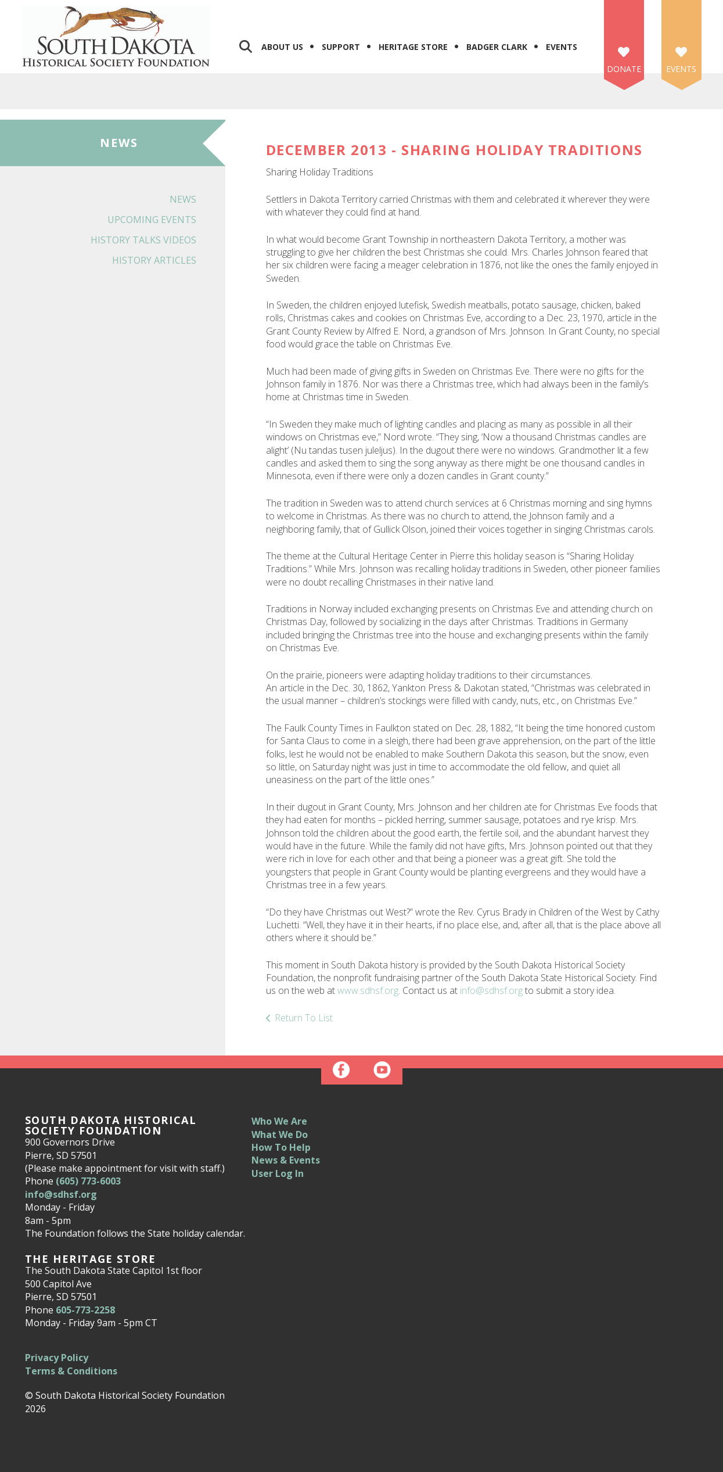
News (183, 199)
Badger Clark (496, 46)
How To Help (281, 1147)
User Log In (277, 1173)
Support (341, 46)
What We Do (279, 1134)
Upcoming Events (151, 219)
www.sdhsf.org (367, 990)
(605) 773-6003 (88, 1181)
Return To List (304, 1017)
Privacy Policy (56, 1357)
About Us (282, 46)
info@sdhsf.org (491, 990)
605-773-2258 (85, 1310)
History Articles (154, 260)
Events (561, 46)
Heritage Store (413, 46)
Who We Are (279, 1121)
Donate (624, 68)
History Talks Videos (143, 240)
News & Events (285, 1160)
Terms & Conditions (71, 1371)
